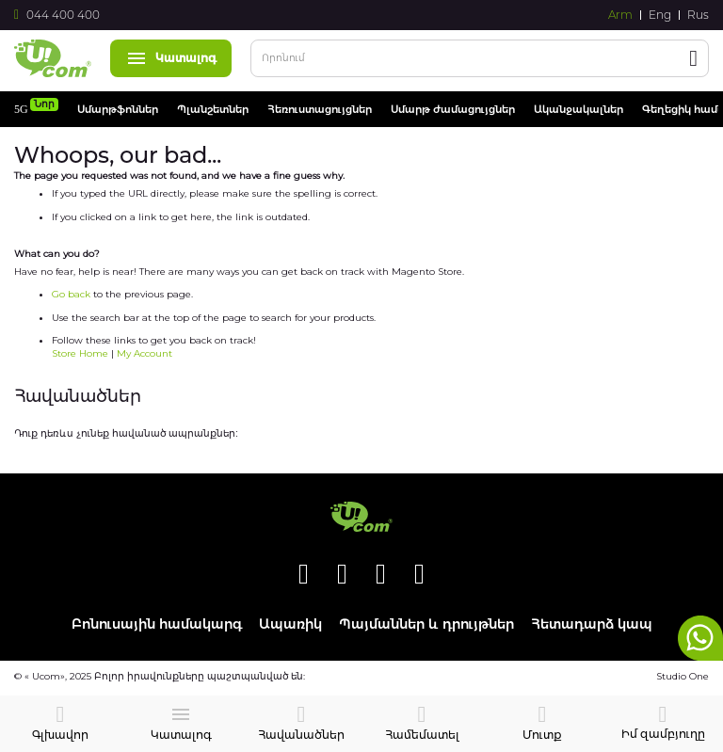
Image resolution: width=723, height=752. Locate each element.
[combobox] (479, 58)
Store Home (80, 353)
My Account (144, 353)
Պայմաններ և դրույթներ (426, 624)
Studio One (682, 676)
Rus (698, 15)
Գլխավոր (60, 735)
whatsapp (700, 638)
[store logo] (52, 58)
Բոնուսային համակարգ (157, 624)
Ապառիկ (290, 624)
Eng (660, 15)
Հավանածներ (301, 735)
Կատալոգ (171, 58)
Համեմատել (422, 735)
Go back (71, 294)
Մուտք (542, 735)
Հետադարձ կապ (591, 624)
